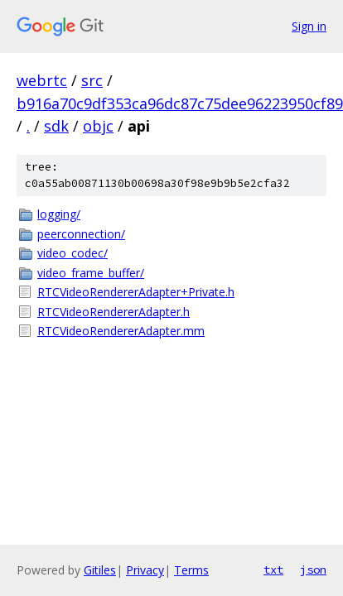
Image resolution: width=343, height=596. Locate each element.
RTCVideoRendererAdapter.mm (121, 331)
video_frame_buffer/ (90, 273)
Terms (191, 570)
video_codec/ (72, 253)
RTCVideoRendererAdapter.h (113, 312)
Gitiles (100, 570)
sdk (56, 126)
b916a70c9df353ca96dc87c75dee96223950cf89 (180, 103)
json (313, 569)
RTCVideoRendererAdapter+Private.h (135, 292)
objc (98, 126)
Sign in (309, 26)
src (92, 80)
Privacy (145, 570)
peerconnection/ (81, 234)
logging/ (58, 214)
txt (273, 569)
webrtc (42, 80)
